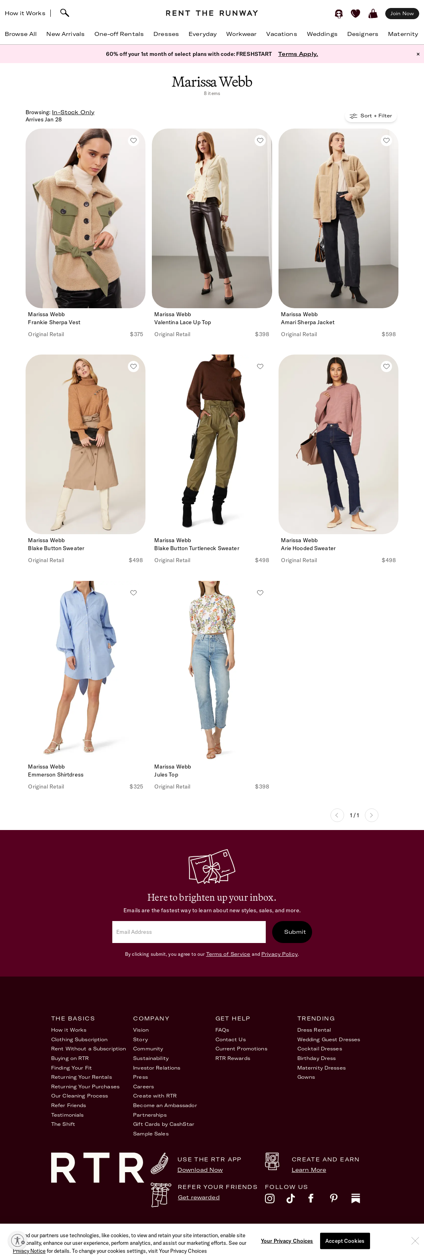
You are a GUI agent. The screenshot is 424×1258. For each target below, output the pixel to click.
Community (148, 1049)
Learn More (309, 1169)
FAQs (222, 1030)
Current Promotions (241, 1049)
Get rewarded (199, 1197)
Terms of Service (228, 954)
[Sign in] (339, 13)
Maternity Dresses (321, 1068)
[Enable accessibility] (17, 1240)
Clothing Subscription (79, 1039)
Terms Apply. (298, 53)
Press (140, 1077)
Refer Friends (68, 1105)
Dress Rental (314, 1030)
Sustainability (151, 1058)
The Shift (63, 1124)
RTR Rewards (232, 1058)
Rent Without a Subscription (88, 1049)
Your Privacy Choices (345, 1229)
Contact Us (230, 1039)
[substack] (362, 1200)
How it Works (25, 13)
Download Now (200, 1169)
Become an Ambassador (165, 1105)
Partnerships (149, 1115)
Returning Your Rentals (81, 1077)
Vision (141, 1030)
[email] (189, 932)
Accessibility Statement (277, 1232)
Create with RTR (155, 1096)
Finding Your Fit (71, 1068)
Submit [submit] (295, 931)
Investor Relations (156, 1068)
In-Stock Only (73, 112)
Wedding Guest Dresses (328, 1039)
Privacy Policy (279, 954)
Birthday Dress (316, 1058)
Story (140, 1039)
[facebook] (319, 1200)
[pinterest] (340, 1200)
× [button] (418, 53)
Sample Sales (150, 1134)
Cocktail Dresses (319, 1049)
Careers (143, 1087)
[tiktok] (297, 1200)
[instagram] (276, 1200)
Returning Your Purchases (85, 1087)
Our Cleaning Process (79, 1096)
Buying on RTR (70, 1058)
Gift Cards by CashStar (163, 1124)
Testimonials (67, 1115)
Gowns (306, 1077)
